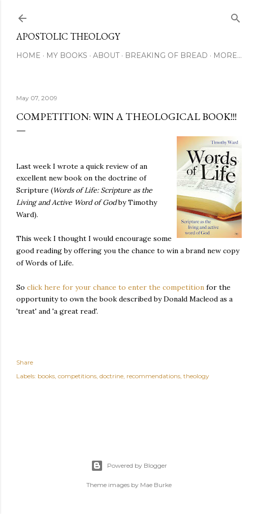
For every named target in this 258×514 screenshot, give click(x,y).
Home (28, 55)
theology (196, 376)
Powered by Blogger (129, 466)
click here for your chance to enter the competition (115, 287)
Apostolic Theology (68, 36)
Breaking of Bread (166, 55)
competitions (77, 376)
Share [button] (24, 362)
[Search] (236, 16)
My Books (66, 55)
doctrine (111, 376)
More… (227, 55)
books (46, 376)
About (106, 55)
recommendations (153, 376)
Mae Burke (156, 485)
